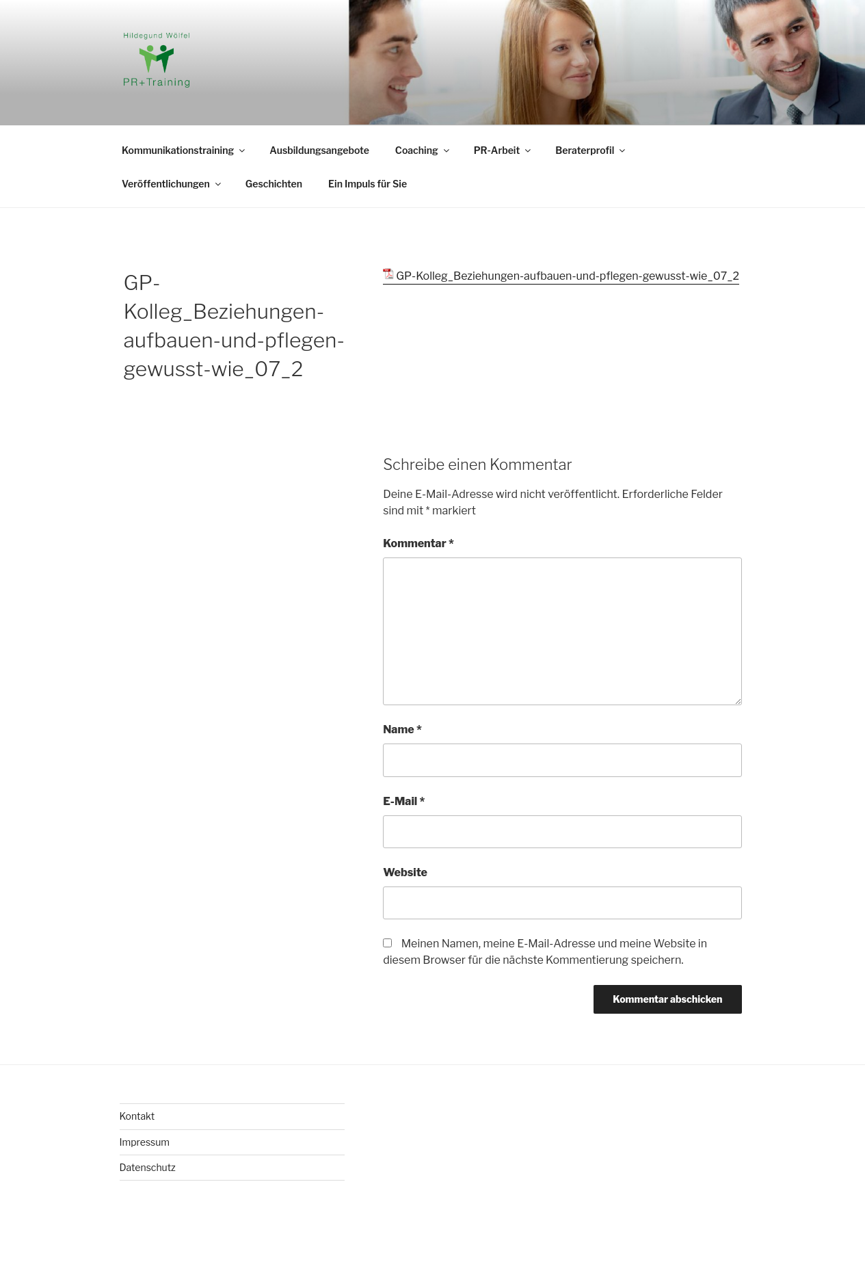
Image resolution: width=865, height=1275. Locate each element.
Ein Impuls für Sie (367, 183)
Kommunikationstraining (184, 150)
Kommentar (418, 543)
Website (405, 872)
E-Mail (404, 801)
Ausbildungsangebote (319, 150)
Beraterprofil (591, 150)
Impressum (145, 1142)
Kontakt (137, 1116)
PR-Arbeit (503, 150)
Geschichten (273, 183)
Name (402, 729)
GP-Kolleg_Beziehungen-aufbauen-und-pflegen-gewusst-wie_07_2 (567, 276)
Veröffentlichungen (172, 183)
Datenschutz (148, 1167)
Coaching (423, 150)
